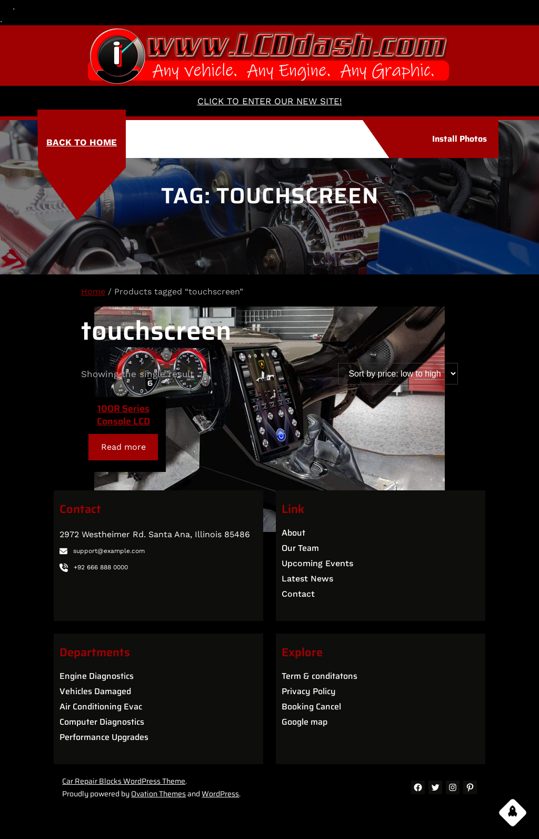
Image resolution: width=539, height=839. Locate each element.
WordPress (220, 793)
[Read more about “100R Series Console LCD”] (123, 447)
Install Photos (459, 138)
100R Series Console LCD (123, 415)
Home (93, 292)
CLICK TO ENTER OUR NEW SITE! (269, 101)
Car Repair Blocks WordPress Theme (123, 781)
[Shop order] (398, 373)
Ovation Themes (158, 793)
